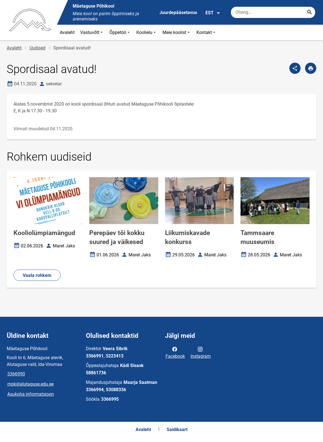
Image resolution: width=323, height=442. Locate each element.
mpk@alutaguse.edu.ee (30, 384)
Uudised (37, 48)
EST (212, 13)
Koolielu (146, 32)
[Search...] (309, 12)
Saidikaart (177, 429)
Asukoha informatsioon (30, 394)
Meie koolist (176, 32)
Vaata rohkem (37, 275)
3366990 (16, 374)
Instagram (201, 352)
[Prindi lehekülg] (310, 68)
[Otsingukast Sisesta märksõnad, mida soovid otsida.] (273, 12)
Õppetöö (120, 32)
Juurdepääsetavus (178, 12)
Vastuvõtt (92, 32)
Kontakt (206, 32)
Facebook (175, 352)
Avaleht (67, 32)
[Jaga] (295, 68)
